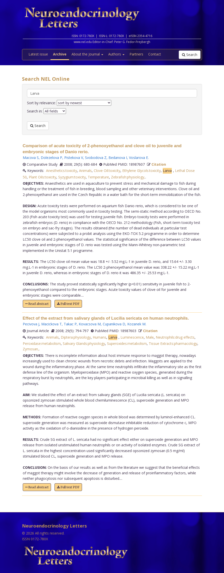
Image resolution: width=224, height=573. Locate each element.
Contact (154, 54)
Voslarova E (138, 157)
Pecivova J (31, 324)
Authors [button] (116, 54)
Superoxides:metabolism (127, 343)
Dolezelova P (51, 157)
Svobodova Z (95, 157)
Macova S (31, 157)
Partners (136, 54)
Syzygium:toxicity (72, 177)
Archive (59, 54)
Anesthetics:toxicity (61, 170)
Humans (99, 337)
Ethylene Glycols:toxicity (141, 170)
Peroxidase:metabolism (42, 343)
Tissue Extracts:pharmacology (173, 343)
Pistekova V (73, 157)
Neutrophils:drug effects (175, 337)
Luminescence (132, 337)
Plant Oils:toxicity (42, 177)
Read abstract (36, 304)
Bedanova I (117, 157)
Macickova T (51, 324)
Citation (159, 164)
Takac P (70, 324)
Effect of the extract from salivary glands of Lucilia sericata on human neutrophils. (106, 318)
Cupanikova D (114, 324)
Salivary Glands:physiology (84, 343)
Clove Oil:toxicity (107, 170)
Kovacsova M (90, 324)
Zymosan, (31, 349)
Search (189, 54)
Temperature (98, 177)
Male (150, 337)
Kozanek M (136, 324)
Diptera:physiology (76, 337)
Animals (85, 170)
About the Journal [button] (87, 54)
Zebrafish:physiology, (128, 177)
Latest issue (38, 54)
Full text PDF (68, 304)
